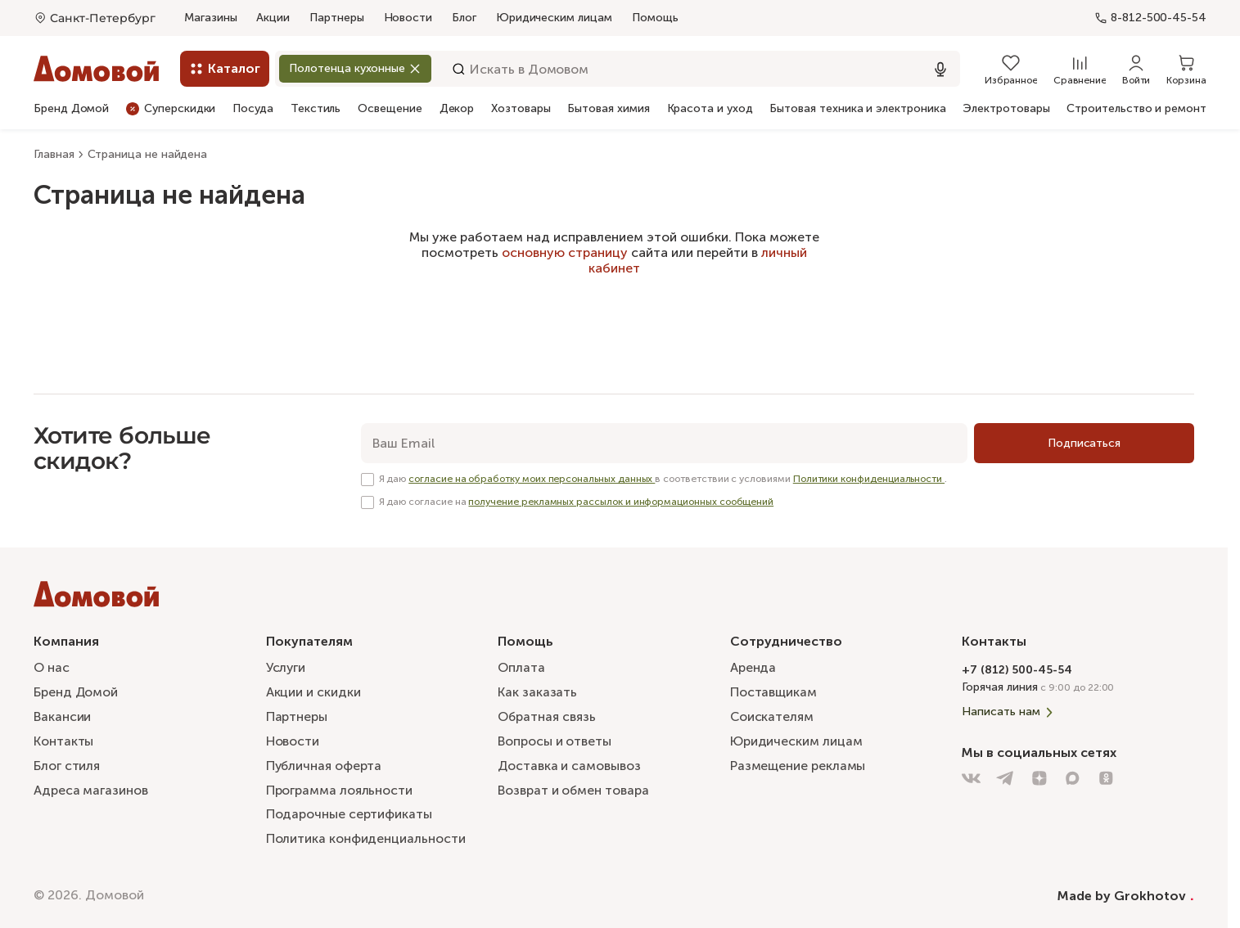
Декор (457, 109)
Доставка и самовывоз (569, 763)
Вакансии (62, 712)
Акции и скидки (313, 687)
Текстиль (315, 109)
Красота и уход (710, 109)
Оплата (521, 662)
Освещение (390, 109)
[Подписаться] (1084, 443)
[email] (664, 443)
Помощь (655, 18)
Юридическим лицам (554, 18)
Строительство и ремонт (1136, 109)
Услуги (287, 662)
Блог (464, 18)
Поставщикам (773, 687)
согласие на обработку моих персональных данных (531, 478)
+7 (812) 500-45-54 (1017, 661)
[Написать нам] (1078, 703)
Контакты (63, 738)
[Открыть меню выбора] (95, 18)
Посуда (252, 109)
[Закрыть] (419, 68)
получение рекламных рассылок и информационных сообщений (620, 501)
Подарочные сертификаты (349, 813)
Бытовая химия (608, 109)
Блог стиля (67, 763)
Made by (1125, 895)
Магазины (210, 18)
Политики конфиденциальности (869, 478)
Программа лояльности (339, 788)
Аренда (753, 662)
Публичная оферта (325, 763)
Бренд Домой (71, 109)
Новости (408, 18)
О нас (52, 662)
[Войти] (1136, 68)
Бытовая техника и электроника (857, 109)
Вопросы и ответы (554, 738)
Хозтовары (520, 109)
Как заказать (537, 687)
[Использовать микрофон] (940, 69)
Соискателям (772, 712)
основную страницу (565, 252)
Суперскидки (170, 108)
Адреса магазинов (91, 788)
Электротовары (1006, 109)
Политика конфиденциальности (366, 838)
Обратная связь (547, 713)
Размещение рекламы (798, 763)
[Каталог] (224, 69)
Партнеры (336, 18)
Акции (273, 18)
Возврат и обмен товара (573, 788)
